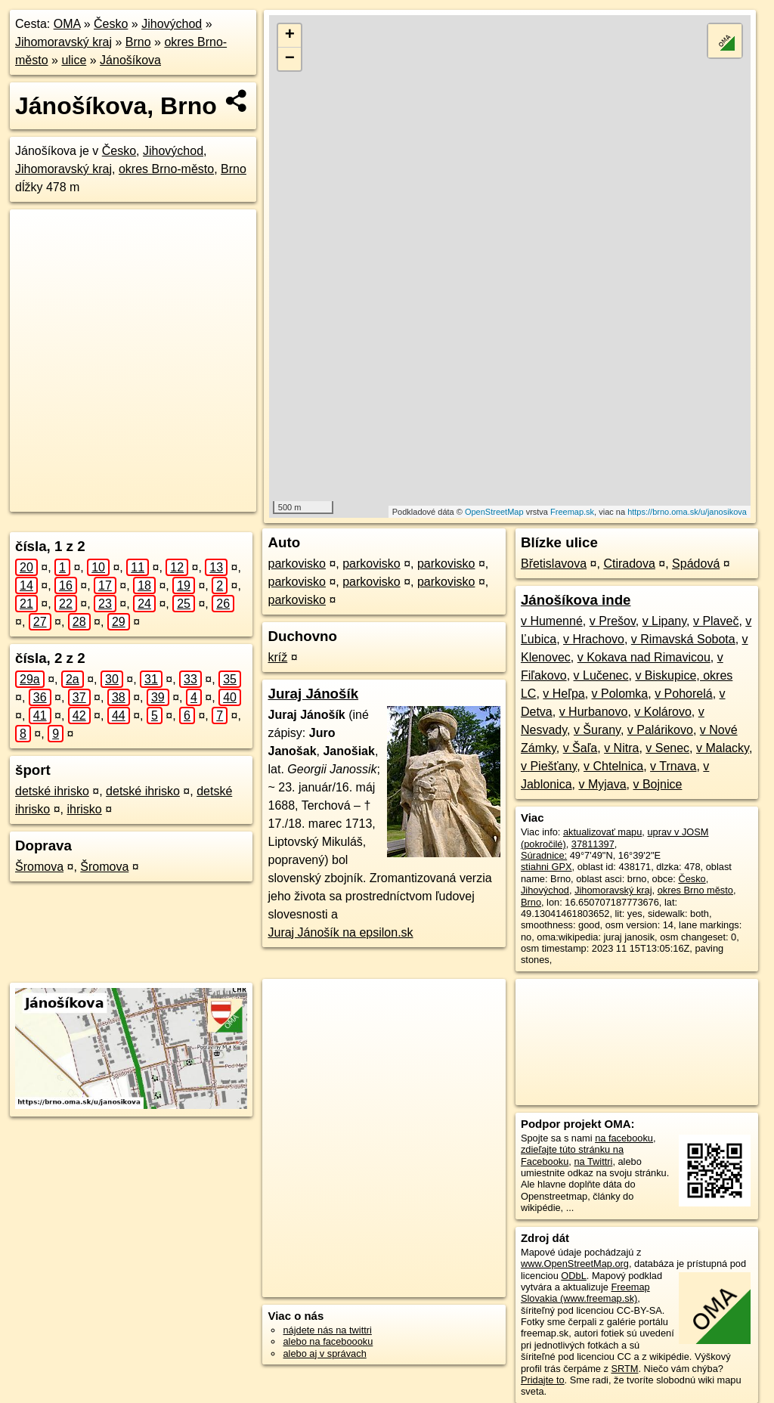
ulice (73, 60)
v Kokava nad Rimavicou (644, 657)
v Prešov (613, 621)
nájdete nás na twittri (327, 1330)
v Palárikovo (660, 729)
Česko (111, 23)
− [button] (290, 59)
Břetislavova (554, 563)
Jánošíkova (130, 60)
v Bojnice (657, 784)
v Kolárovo (663, 711)
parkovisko (296, 563)
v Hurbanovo (593, 711)
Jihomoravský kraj (63, 42)
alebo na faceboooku (328, 1341)
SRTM (624, 1368)
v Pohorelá (684, 693)
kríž (277, 657)
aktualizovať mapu (602, 832)
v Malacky (722, 748)
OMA (67, 23)
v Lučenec (601, 675)
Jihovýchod (171, 23)
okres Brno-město (166, 169)
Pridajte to (543, 1380)
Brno (138, 42)
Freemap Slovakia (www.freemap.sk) (585, 1292)
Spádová (696, 563)
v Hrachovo (593, 639)
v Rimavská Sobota (683, 639)
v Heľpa (563, 693)
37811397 (593, 844)
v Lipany (664, 621)
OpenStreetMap (494, 511)
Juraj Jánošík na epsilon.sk (340, 932)
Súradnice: (544, 855)
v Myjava (602, 784)
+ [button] (290, 35)
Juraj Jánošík (313, 694)
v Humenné (552, 621)
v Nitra (621, 748)
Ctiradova (629, 563)
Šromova (39, 866)
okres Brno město (695, 890)
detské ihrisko (52, 791)
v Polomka (620, 693)
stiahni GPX (546, 866)
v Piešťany (549, 766)
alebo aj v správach (324, 1353)
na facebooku (624, 1138)
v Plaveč (715, 621)
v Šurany (597, 729)
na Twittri (593, 1161)
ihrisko (84, 809)
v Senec (667, 748)
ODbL (573, 1275)
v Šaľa (580, 748)
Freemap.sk (572, 511)
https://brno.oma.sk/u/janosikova (687, 511)
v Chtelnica (613, 766)
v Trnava (673, 766)
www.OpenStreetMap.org (575, 1263)
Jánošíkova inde (576, 600)
